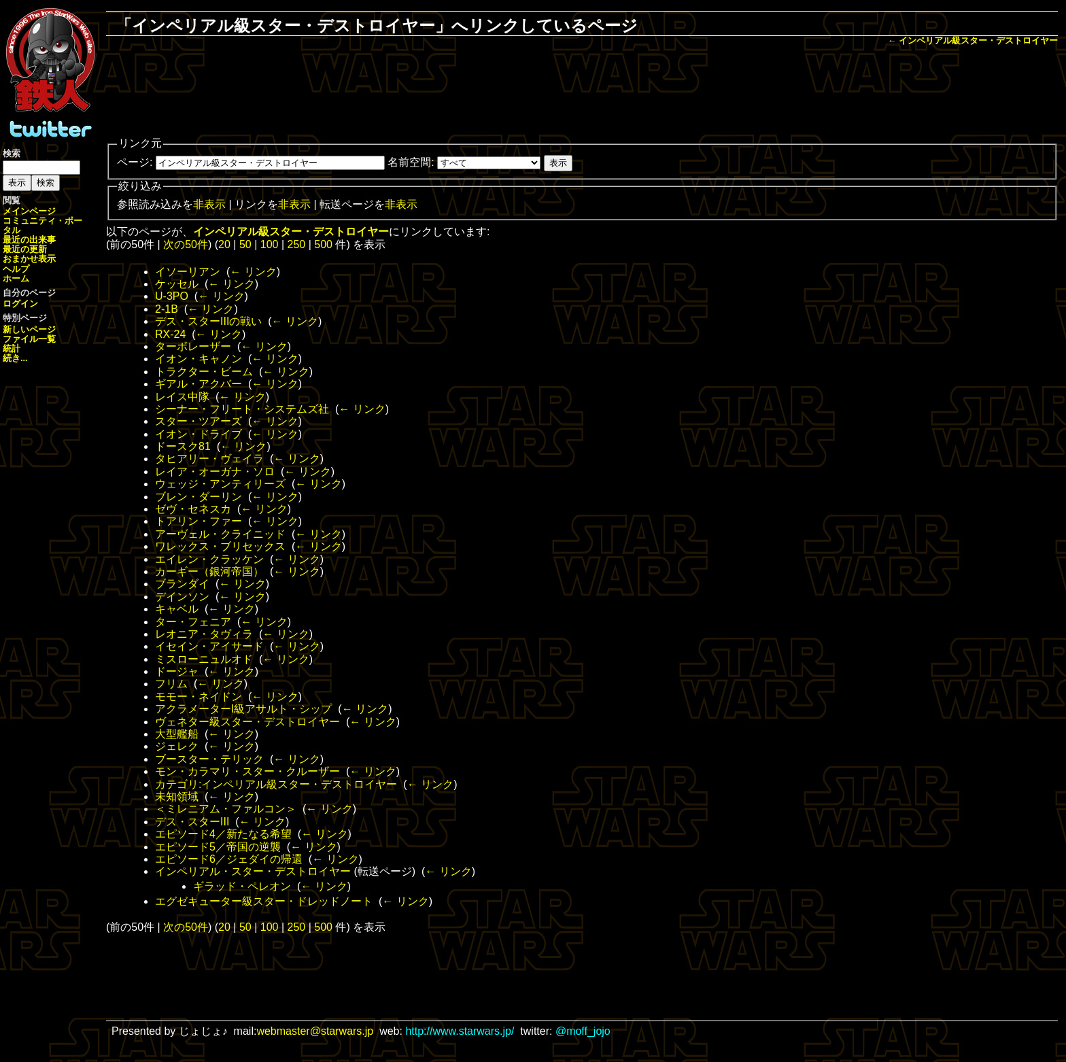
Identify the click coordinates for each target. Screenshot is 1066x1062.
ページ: (134, 162)
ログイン (20, 303)
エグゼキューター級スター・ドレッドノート (264, 901)
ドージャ (177, 671)
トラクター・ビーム (204, 371)
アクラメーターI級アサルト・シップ (243, 709)
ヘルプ (16, 269)
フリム (171, 683)
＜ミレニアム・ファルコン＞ (225, 809)
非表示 (209, 204)
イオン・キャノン (198, 358)
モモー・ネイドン (198, 696)
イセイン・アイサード (209, 646)
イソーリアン (187, 271)
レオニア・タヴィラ (204, 634)
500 (323, 244)
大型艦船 (177, 734)
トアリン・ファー (198, 521)
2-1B (166, 309)
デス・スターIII (192, 821)
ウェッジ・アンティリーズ (220, 484)
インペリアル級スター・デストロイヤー (978, 40)
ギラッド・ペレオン (242, 886)
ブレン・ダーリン (198, 496)
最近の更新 (25, 249)
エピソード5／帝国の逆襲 (218, 847)
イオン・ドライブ (198, 434)
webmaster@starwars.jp (314, 1031)
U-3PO (171, 296)
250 (297, 244)
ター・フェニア (193, 622)
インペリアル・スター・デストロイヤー (253, 871)
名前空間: (411, 162)
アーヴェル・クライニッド (220, 534)
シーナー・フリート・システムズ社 (242, 409)
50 (245, 244)
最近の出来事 (29, 240)
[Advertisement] (581, 92)
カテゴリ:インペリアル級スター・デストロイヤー (276, 784)
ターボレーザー (193, 346)
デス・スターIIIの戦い (208, 321)
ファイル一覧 (29, 339)
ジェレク (177, 746)
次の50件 (185, 244)
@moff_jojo (583, 1031)
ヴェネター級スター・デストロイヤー (247, 721)
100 (269, 244)
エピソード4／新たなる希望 (223, 834)
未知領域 (177, 796)
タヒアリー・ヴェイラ (209, 458)
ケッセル (177, 284)
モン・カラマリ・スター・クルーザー (247, 771)
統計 (11, 348)
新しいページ (29, 329)
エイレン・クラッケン (209, 559)
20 (224, 244)
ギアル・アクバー (198, 384)
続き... (15, 358)
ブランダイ (182, 583)
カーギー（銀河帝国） (209, 571)
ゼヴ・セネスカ (193, 509)
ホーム (16, 278)
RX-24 (170, 334)
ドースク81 (183, 446)
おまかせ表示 (29, 259)
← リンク (253, 271)
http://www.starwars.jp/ (459, 1031)
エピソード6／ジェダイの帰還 (229, 859)
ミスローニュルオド (204, 659)
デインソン (182, 596)
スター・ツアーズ (198, 421)
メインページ (29, 211)
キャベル (177, 609)
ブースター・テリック (209, 759)
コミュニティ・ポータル (42, 225)
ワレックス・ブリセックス (220, 546)
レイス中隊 (182, 396)
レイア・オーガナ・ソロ (215, 471)
